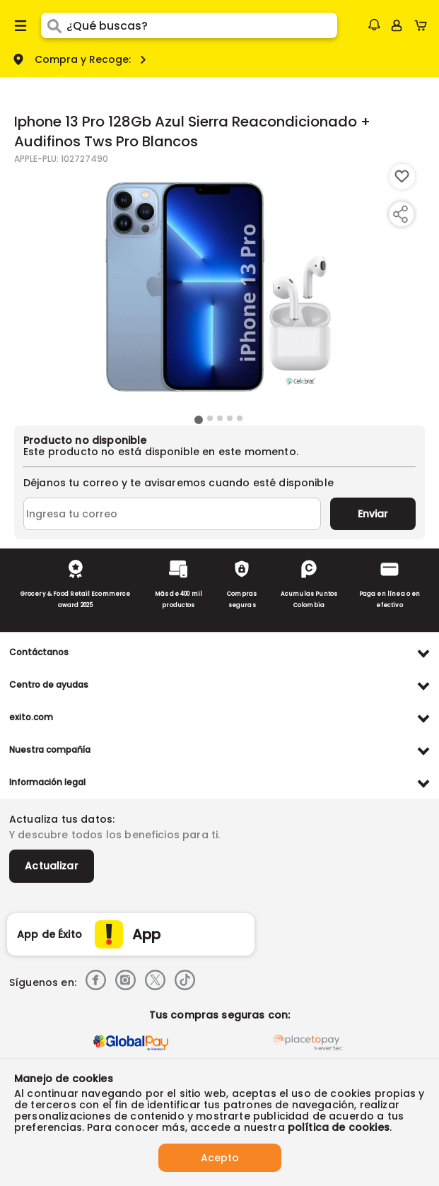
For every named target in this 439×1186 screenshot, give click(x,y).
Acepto (220, 1158)
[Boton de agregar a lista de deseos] (402, 176)
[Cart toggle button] (424, 25)
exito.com (31, 717)
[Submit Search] (53, 25)
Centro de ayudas (48, 685)
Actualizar (51, 866)
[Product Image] (218, 287)
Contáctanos (39, 652)
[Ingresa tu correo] (172, 514)
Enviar (373, 514)
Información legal (47, 782)
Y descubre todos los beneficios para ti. (114, 834)
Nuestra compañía (49, 750)
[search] (201, 25)
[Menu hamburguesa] (20, 25)
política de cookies (339, 1127)
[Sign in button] (397, 25)
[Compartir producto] (400, 214)
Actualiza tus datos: (62, 819)
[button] (374, 24)
